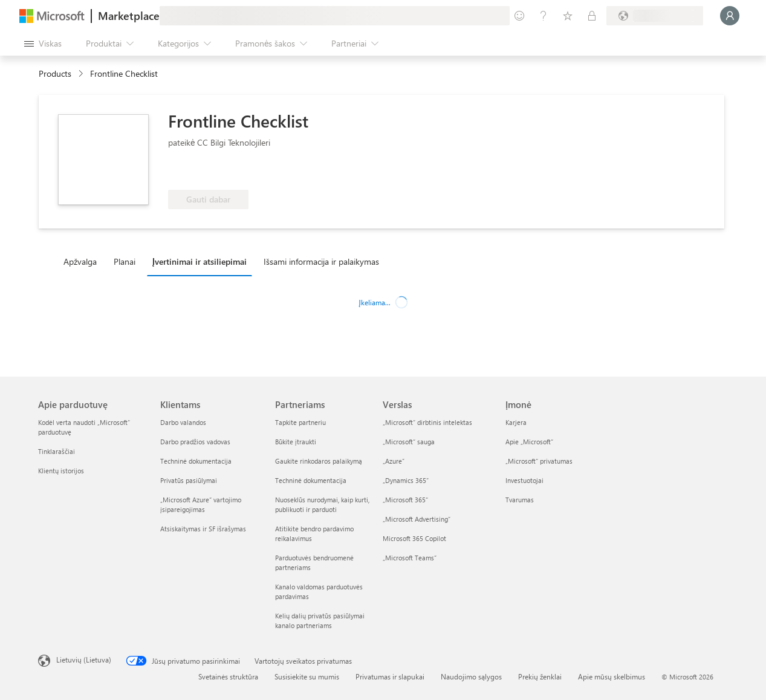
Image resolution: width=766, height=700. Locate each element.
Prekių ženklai (540, 676)
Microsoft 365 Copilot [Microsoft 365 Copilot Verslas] (414, 538)
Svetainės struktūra (228, 676)
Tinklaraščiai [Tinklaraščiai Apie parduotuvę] (56, 451)
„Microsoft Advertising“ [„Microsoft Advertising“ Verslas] (416, 518)
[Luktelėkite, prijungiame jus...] (730, 15)
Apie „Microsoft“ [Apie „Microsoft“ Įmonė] (529, 441)
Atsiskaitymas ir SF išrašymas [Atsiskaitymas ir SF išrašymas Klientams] (203, 528)
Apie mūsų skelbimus (611, 676)
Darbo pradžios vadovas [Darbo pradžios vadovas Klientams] (195, 441)
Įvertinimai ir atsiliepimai (199, 261)
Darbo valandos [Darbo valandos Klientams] (183, 422)
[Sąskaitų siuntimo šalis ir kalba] (654, 15)
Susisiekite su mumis (306, 676)
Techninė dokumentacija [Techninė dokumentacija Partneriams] (310, 480)
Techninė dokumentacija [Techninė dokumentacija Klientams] (196, 460)
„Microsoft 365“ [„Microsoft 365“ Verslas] (405, 499)
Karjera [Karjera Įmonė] (516, 422)
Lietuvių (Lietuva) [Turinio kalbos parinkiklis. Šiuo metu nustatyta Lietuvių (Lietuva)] (83, 659)
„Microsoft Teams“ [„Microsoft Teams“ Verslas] (410, 557)
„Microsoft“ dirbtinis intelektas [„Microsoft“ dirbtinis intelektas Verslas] (427, 422)
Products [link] (55, 73)
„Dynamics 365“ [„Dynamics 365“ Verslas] (406, 480)
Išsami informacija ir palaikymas (321, 261)
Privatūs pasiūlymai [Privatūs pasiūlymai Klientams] (188, 480)
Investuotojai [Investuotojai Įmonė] (524, 480)
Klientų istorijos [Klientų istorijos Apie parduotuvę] (61, 470)
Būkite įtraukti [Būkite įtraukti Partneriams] (295, 441)
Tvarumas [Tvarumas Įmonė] (519, 499)
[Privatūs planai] (592, 15)
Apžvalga (80, 261)
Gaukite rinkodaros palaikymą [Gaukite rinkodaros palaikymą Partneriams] (318, 460)
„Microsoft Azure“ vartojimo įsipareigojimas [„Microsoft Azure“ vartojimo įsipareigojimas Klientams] (200, 504)
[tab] (83, 261)
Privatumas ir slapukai (389, 676)
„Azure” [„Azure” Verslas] (393, 460)
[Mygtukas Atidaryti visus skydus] (43, 43)
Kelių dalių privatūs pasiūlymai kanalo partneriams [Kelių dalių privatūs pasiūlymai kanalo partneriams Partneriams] (320, 620)
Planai (124, 261)
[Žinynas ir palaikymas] (543, 15)
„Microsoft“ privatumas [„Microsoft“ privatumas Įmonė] (539, 460)
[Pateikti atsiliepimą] (519, 15)
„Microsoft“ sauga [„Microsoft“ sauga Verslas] (409, 441)
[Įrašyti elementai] (567, 15)
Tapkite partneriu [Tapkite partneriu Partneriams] (300, 422)
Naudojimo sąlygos (471, 676)
